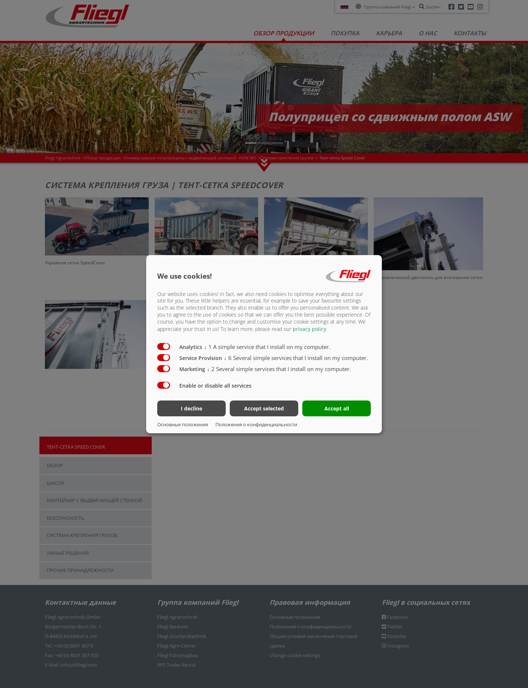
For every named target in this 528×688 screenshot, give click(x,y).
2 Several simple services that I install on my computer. (279, 369)
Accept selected (264, 408)
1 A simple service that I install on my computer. (267, 346)
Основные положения (182, 424)
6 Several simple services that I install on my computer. (296, 357)
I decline (191, 408)
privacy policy (309, 328)
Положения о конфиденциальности (256, 424)
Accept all (336, 408)
